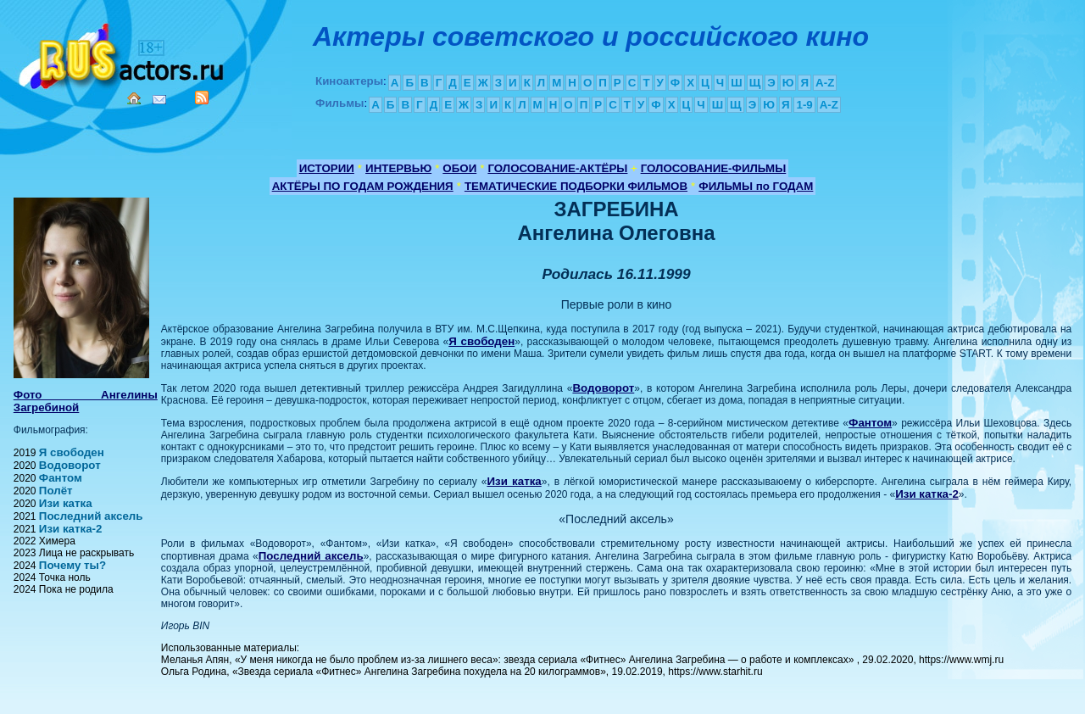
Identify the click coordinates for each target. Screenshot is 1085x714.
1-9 (804, 104)
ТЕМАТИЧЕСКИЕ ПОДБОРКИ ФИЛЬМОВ (576, 186)
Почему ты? (72, 565)
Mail (159, 99)
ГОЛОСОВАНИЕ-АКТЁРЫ (557, 168)
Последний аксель (91, 516)
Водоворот (70, 465)
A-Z (824, 82)
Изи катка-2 (71, 528)
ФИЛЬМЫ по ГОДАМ (755, 186)
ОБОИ (459, 168)
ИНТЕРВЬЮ (398, 168)
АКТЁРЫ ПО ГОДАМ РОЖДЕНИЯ (362, 186)
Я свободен (71, 452)
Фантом (60, 477)
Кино (123, 53)
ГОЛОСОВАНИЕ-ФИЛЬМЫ (714, 168)
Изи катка (65, 503)
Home (134, 98)
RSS (202, 97)
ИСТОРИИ (326, 168)
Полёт (56, 490)
